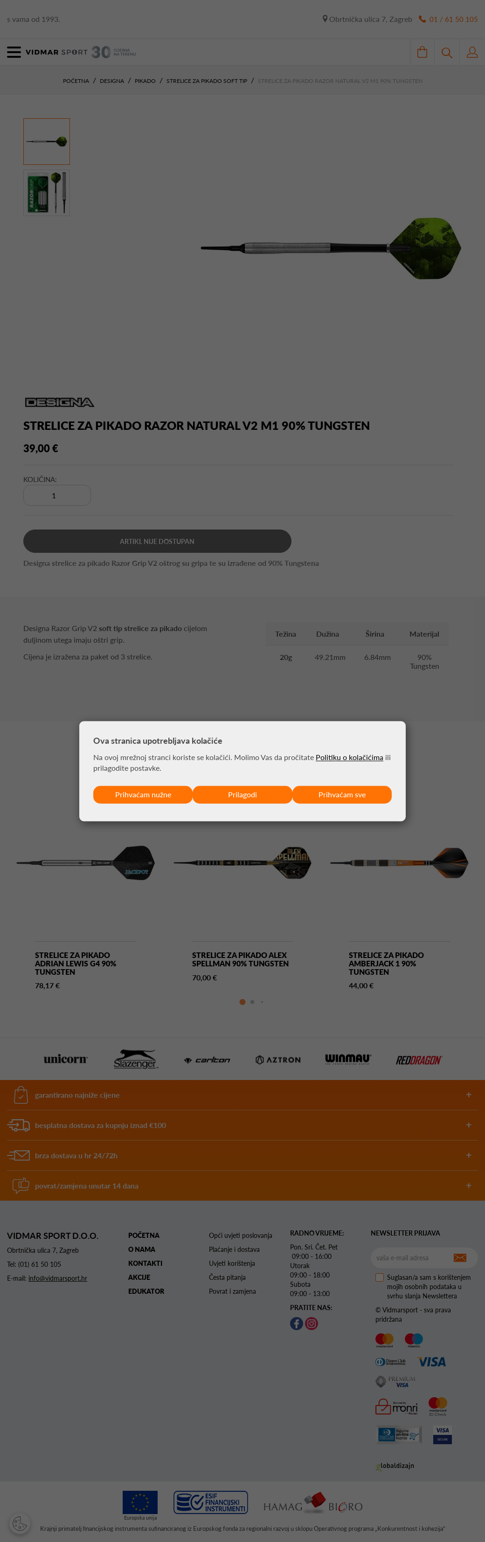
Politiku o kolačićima (349, 757)
